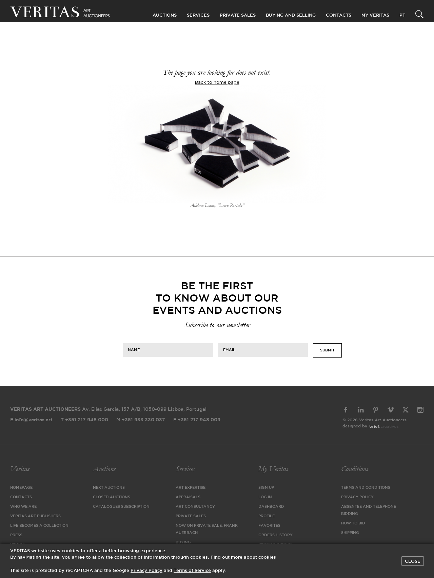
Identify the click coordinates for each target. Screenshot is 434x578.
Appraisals (188, 497)
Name (134, 350)
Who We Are (23, 506)
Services (185, 469)
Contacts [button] (338, 15)
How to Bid (353, 523)
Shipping (350, 533)
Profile (266, 516)
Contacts (21, 497)
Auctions (104, 469)
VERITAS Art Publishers (35, 516)
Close (412, 561)
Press (16, 535)
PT (402, 15)
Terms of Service (192, 571)
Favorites (269, 525)
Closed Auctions (111, 497)
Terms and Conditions (365, 487)
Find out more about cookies (243, 557)
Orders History (275, 535)
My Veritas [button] (375, 15)
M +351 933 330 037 (140, 420)
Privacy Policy (357, 497)
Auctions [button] (165, 15)
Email (229, 350)
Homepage (21, 487)
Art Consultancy (195, 506)
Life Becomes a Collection (39, 525)
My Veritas (273, 469)
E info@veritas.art (31, 420)
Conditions (354, 469)
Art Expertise (190, 487)
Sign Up (266, 487)
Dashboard (271, 506)
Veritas (19, 469)
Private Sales (238, 15)
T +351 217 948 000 (84, 420)
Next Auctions (109, 487)
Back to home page (217, 82)
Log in (265, 497)
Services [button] (198, 15)
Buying (183, 542)
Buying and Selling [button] (291, 15)
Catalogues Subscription (121, 506)
